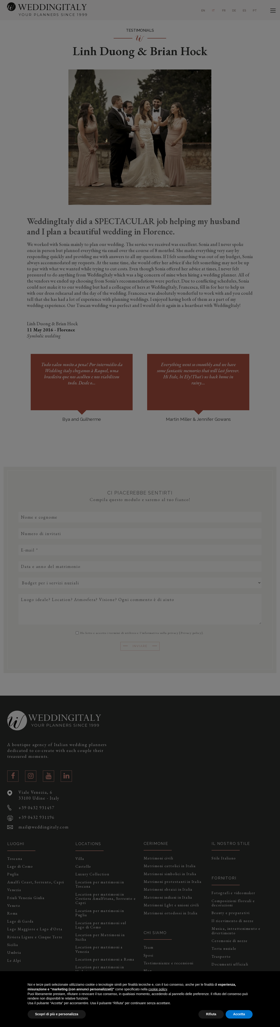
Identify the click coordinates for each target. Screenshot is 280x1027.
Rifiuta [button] (211, 1014)
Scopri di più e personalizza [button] (56, 1014)
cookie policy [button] (157, 989)
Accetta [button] (239, 1014)
